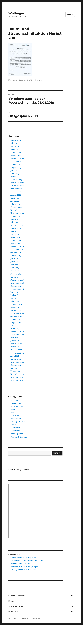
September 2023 (17, 164)
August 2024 (15, 140)
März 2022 (15, 204)
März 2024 (15, 149)
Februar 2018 (16, 304)
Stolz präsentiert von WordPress (29, 618)
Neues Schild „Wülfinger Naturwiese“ (26, 561)
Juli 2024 (14, 143)
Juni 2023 (14, 170)
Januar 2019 (15, 277)
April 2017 (14, 325)
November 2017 (17, 313)
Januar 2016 (15, 341)
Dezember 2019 (17, 246)
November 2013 (17, 362)
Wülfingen (16, 13)
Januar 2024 (15, 155)
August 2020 (15, 228)
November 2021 (17, 213)
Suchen (57, 453)
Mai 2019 (14, 265)
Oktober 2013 (16, 365)
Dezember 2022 (17, 183)
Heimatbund (15, 419)
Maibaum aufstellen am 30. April (24, 567)
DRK (12, 412)
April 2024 (14, 146)
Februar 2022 (16, 207)
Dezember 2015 (17, 344)
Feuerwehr (15, 415)
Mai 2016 (14, 338)
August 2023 (15, 167)
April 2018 (14, 298)
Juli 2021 (14, 222)
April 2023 (14, 174)
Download (14, 409)
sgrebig (14, 80)
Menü (70, 14)
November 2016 (17, 335)
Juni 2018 (14, 292)
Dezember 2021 (17, 210)
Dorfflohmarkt (16, 406)
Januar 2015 (15, 347)
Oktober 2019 (16, 253)
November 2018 (17, 283)
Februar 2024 (16, 152)
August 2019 (15, 256)
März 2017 (14, 328)
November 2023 (17, 161)
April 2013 (14, 368)
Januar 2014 (15, 359)
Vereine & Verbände (16, 596)
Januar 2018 (15, 307)
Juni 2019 (14, 262)
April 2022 (14, 201)
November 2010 (17, 380)
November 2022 (17, 186)
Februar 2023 (16, 180)
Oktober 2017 (16, 316)
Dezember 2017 (17, 310)
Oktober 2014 (16, 350)
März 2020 (15, 237)
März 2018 (14, 301)
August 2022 (15, 195)
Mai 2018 (14, 295)
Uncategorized (16, 434)
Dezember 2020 (17, 225)
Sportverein (15, 431)
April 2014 (14, 356)
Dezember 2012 (17, 374)
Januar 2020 (15, 243)
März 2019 (14, 271)
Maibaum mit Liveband (20, 564)
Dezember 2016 (17, 332)
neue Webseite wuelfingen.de (23, 558)
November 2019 (17, 249)
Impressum (13, 612)
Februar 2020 (16, 240)
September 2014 (17, 353)
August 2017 (15, 322)
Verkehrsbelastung (18, 437)
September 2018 (17, 289)
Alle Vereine (38, 80)
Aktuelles (14, 400)
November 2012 (17, 377)
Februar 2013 (16, 371)
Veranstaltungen (15, 606)
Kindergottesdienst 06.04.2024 (23, 570)
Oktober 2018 (16, 286)
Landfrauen (15, 428)
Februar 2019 (16, 274)
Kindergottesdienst (18, 422)
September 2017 (17, 319)
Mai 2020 (14, 231)
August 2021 (15, 219)
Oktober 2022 (16, 189)
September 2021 (17, 216)
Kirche (13, 425)
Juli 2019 (14, 259)
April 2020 (14, 234)
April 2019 (14, 268)
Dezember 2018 (17, 280)
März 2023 (15, 177)
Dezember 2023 (17, 158)
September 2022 (17, 192)
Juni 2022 (14, 198)
